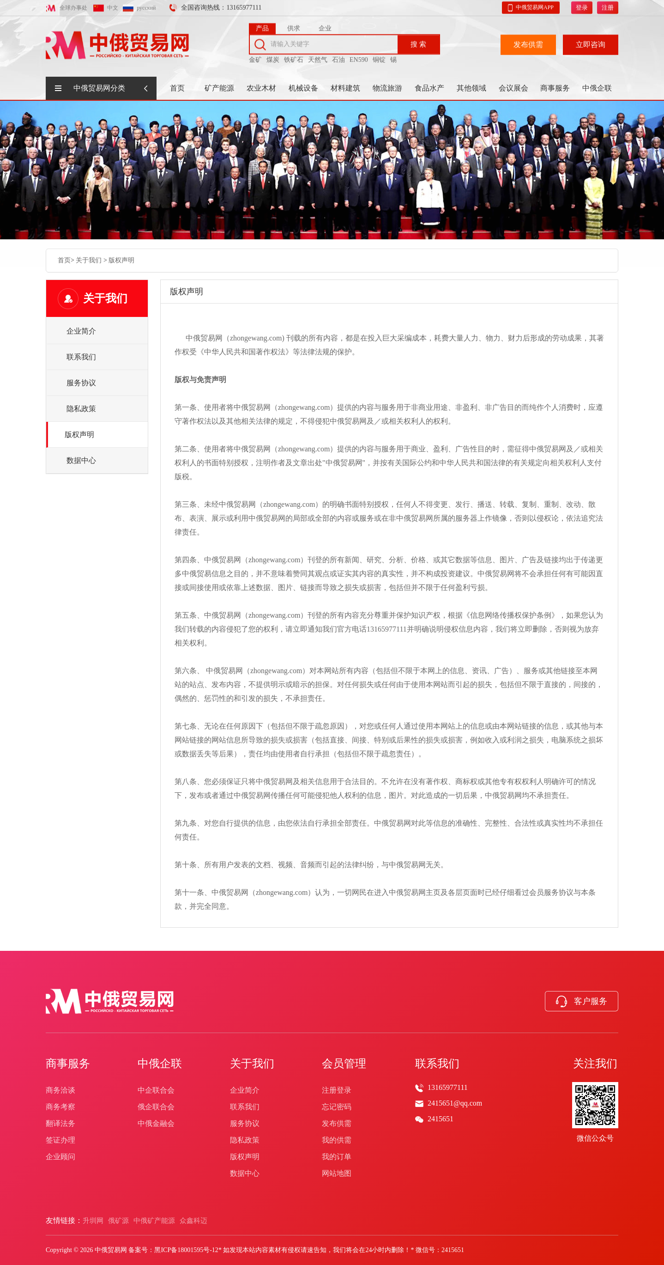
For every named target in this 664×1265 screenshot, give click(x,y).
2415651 (440, 1119)
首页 (177, 88)
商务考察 (60, 1107)
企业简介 (81, 331)
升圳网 (93, 1220)
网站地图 (336, 1173)
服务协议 (81, 383)
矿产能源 (219, 88)
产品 (262, 25)
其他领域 (471, 88)
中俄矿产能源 (154, 1220)
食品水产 (429, 88)
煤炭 (272, 57)
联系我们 (81, 357)
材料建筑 (345, 88)
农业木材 (261, 88)
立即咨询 (590, 42)
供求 (293, 25)
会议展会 (513, 88)
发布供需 (528, 42)
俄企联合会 (156, 1107)
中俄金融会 (156, 1123)
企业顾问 (60, 1157)
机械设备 (303, 88)
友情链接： (64, 1220)
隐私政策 (81, 409)
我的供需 (336, 1140)
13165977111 (448, 1087)
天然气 (317, 57)
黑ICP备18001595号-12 (186, 1250)
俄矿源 (118, 1220)
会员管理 (344, 1064)
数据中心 (81, 460)
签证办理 (60, 1140)
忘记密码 (336, 1107)
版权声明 (121, 259)
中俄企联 (597, 88)
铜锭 (379, 57)
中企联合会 (156, 1090)
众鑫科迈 (193, 1220)
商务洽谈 (60, 1090)
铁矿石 (293, 57)
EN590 (359, 57)
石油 (338, 57)
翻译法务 (60, 1123)
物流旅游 (387, 88)
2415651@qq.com (455, 1103)
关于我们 (89, 259)
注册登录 (336, 1090)
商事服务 (555, 88)
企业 (325, 25)
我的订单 (336, 1157)
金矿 (255, 57)
